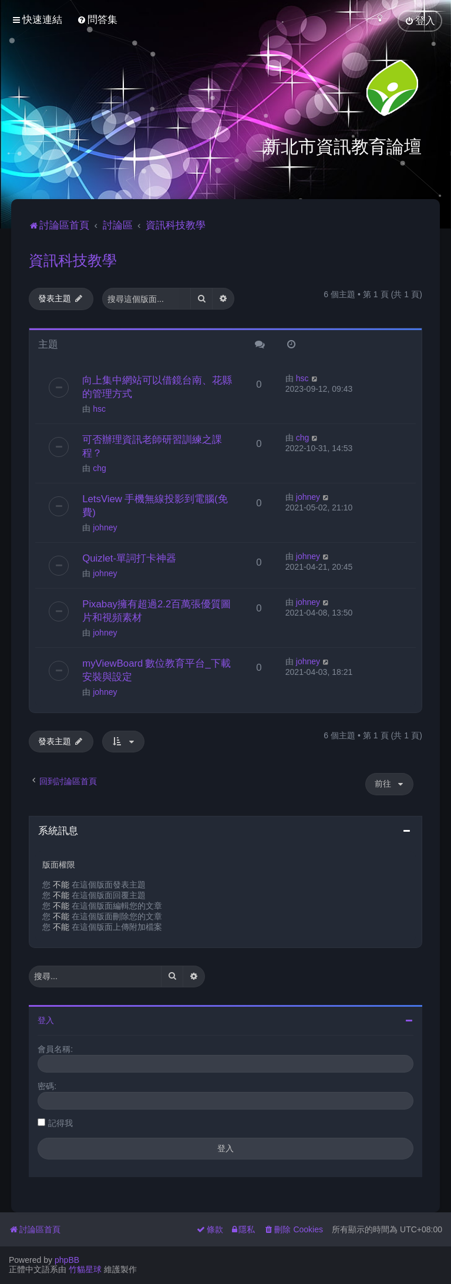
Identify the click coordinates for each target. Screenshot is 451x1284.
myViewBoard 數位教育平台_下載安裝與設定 (156, 668)
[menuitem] (97, 19)
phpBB (67, 1260)
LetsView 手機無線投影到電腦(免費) (154, 504)
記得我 (60, 1122)
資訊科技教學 (73, 259)
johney (105, 526)
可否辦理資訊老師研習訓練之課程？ (152, 444)
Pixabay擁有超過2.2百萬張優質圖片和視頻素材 (156, 609)
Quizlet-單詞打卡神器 (129, 557)
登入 (46, 1019)
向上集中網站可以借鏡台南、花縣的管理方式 (157, 385)
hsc (99, 408)
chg (99, 467)
